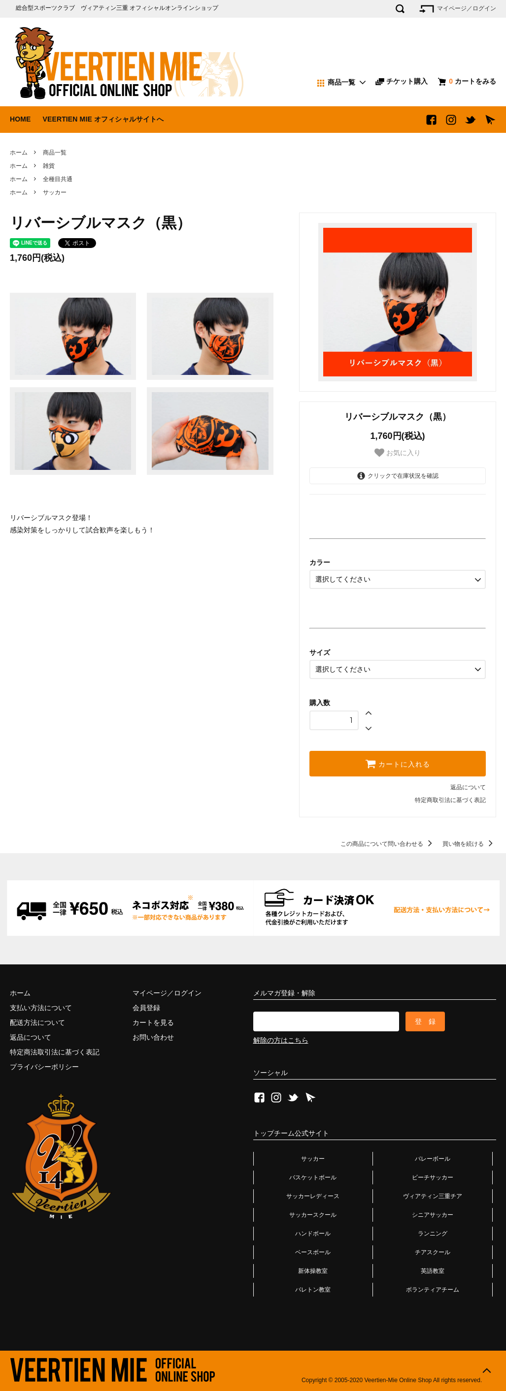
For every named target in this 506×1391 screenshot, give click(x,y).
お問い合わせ (153, 1037)
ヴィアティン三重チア (432, 1196)
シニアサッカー (432, 1214)
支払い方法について (41, 1008)
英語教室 (432, 1270)
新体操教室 (313, 1270)
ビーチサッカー (432, 1177)
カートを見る (153, 1022)
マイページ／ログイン (457, 9)
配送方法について (37, 1022)
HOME (20, 119)
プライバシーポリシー (44, 1067)
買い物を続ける (469, 843)
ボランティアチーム (432, 1289)
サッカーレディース (312, 1196)
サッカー (55, 192)
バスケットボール (313, 1177)
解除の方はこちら (280, 1040)
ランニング (432, 1233)
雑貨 (49, 165)
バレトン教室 (313, 1289)
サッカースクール (313, 1214)
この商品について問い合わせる (388, 843)
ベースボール (313, 1252)
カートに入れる (397, 763)
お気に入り (397, 453)
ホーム (19, 152)
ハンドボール (313, 1233)
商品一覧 (55, 152)
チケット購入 (401, 81)
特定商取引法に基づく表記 (450, 800)
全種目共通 (57, 179)
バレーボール (432, 1158)
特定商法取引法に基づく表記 (55, 1052)
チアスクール (432, 1252)
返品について (468, 787)
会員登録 (146, 1008)
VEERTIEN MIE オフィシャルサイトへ (103, 119)
